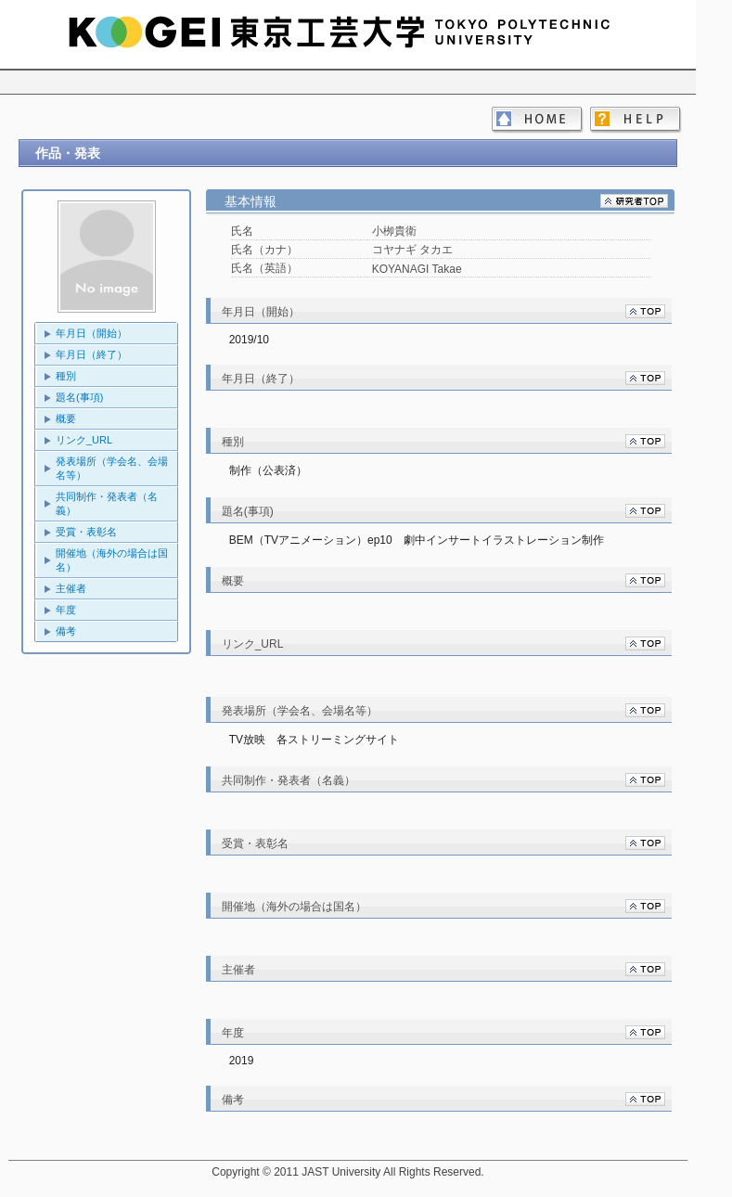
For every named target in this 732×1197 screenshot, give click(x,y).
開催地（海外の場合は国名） (112, 560)
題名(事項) (79, 397)
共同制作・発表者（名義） (107, 503)
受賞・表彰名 (86, 531)
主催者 (71, 588)
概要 (66, 418)
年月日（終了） (91, 354)
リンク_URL (84, 439)
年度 (66, 609)
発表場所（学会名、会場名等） (112, 468)
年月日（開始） (91, 333)
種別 (66, 375)
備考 (66, 631)
